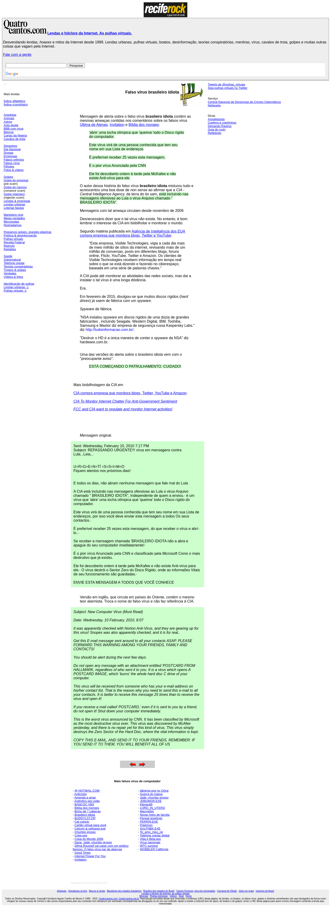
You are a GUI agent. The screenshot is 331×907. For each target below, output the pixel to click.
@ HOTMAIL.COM (87, 790)
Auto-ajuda (11, 125)
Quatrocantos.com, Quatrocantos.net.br (119, 898)
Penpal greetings (151, 818)
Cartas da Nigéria (15, 135)
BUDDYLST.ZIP (85, 818)
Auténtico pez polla (87, 801)
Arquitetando (216, 119)
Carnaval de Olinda (227, 891)
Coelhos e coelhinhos (222, 122)
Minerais (143, 896)
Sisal (181, 896)
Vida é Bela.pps (150, 839)
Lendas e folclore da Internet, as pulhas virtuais (165, 893)
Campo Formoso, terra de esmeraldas (195, 891)
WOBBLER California (154, 849)
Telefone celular (14, 263)
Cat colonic (81, 821)
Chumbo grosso (85, 832)
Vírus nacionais (150, 842)
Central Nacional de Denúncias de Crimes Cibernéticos (244, 102)
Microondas (11, 221)
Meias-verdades (14, 218)
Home (188, 896)
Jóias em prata (246, 891)
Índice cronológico (16, 104)
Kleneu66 (146, 804)
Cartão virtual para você (90, 825)
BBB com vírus (13, 128)
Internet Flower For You (90, 856)
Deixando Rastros (219, 126)
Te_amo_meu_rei (151, 832)
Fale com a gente (17, 55)
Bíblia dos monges (143, 125)
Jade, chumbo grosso (154, 797)
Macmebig (147, 811)
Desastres (10, 146)
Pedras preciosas (159, 896)
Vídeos (173, 896)
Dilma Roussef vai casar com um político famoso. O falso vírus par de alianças (100, 847)
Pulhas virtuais (13, 239)
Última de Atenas (94, 125)
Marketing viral (13, 214)
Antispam (62, 891)
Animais (9, 118)
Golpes (8, 177)
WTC (149, 845)
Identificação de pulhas (19, 283)
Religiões (10, 249)
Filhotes (9, 166)
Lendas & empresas (17, 201)
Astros (8, 121)
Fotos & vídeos (14, 170)
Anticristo (80, 794)
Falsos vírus (12, 163)
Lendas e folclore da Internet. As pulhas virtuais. (89, 33)
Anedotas (10, 115)
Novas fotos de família (155, 814)
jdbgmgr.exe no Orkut (154, 790)
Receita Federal (14, 242)
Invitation (117, 125)
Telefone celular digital (154, 835)
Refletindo (214, 133)
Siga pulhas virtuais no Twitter (227, 88)
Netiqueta (214, 105)
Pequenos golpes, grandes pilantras (27, 232)
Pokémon (146, 825)
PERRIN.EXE (149, 821)
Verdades (10, 273)
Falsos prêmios (14, 159)
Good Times (82, 852)
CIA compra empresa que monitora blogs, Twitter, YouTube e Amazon (130, 393)
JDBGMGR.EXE (151, 801)
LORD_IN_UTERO (152, 808)
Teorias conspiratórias (18, 266)
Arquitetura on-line (77, 891)
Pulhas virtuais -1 (15, 290)
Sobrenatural (12, 259)
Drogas (8, 152)
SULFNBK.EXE (150, 828)
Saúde (8, 256)
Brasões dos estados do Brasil (158, 891)
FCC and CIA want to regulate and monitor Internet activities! (123, 409)
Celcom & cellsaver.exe (90, 828)
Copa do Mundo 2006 (88, 839)
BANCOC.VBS (84, 804)
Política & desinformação (20, 235)
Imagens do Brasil (265, 891)
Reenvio (9, 245)
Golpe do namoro (15, 187)
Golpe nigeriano (14, 194)
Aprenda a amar (85, 797)
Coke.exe (80, 835)
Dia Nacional (12, 149)
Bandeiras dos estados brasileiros (124, 891)
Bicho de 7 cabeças (87, 811)
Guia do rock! (216, 129)
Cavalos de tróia (14, 139)
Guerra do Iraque (151, 794)
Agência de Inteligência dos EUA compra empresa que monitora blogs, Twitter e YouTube (132, 233)
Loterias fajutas (14, 208)
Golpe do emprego (16, 180)
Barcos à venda (97, 891)
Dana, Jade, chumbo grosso (93, 842)
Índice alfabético (14, 101)
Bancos (9, 132)
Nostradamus (12, 225)
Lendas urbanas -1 (16, 287)
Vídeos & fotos (13, 277)
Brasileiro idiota (84, 814)
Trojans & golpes (15, 270)
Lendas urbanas (14, 204)
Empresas (10, 156)
